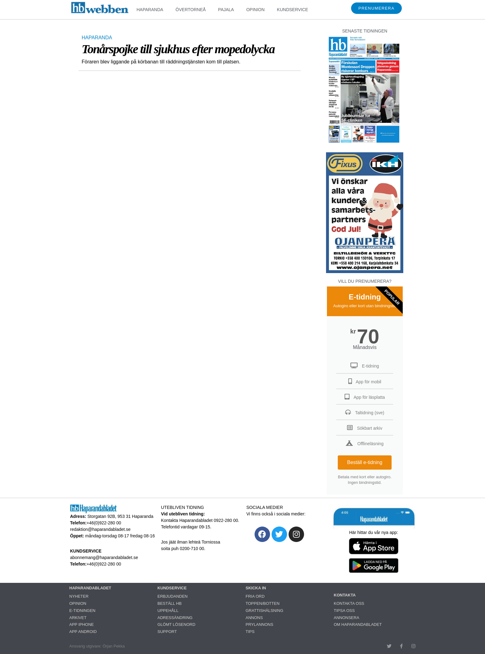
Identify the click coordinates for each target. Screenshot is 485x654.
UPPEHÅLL (167, 610)
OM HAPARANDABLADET (358, 624)
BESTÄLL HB (169, 603)
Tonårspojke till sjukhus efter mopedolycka (178, 49)
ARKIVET (78, 617)
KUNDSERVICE (292, 9)
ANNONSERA (346, 617)
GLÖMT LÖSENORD (176, 624)
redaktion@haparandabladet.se (100, 529)
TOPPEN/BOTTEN (263, 603)
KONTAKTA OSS (349, 603)
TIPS (250, 631)
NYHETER (78, 596)
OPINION (255, 9)
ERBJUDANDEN (172, 596)
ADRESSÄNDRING (174, 617)
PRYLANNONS (259, 624)
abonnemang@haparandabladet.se (104, 557)
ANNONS (254, 617)
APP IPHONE (81, 624)
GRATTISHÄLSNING (264, 610)
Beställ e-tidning (364, 462)
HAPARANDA (149, 9)
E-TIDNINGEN (82, 610)
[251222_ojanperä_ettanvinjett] (364, 271)
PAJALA (226, 9)
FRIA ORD (255, 596)
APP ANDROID (83, 631)
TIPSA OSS (344, 610)
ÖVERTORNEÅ (191, 9)
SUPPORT (167, 631)
